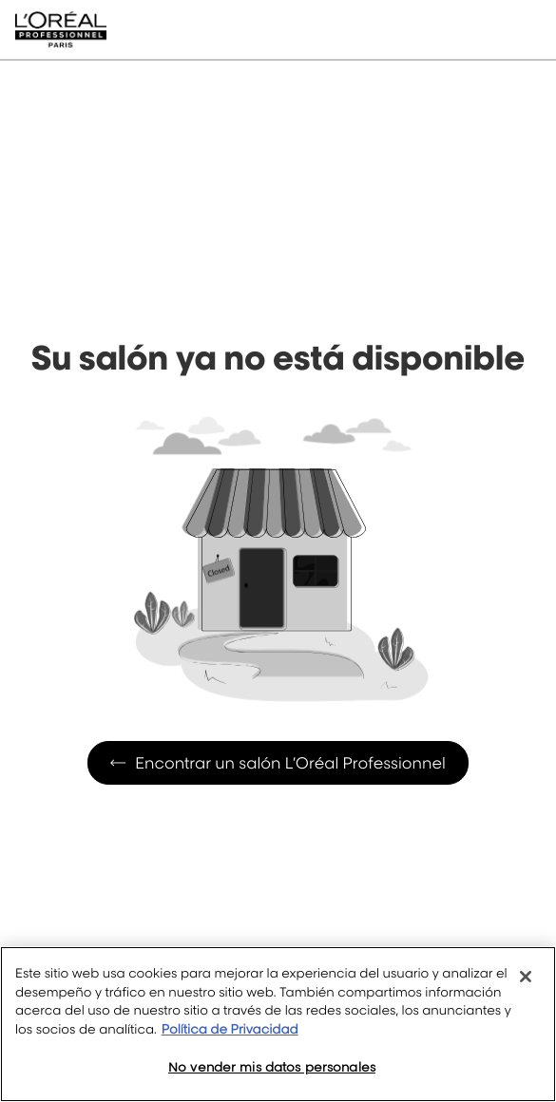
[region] (278, 1024)
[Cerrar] (525, 977)
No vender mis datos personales (271, 1066)
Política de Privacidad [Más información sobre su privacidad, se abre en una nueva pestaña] (230, 1029)
